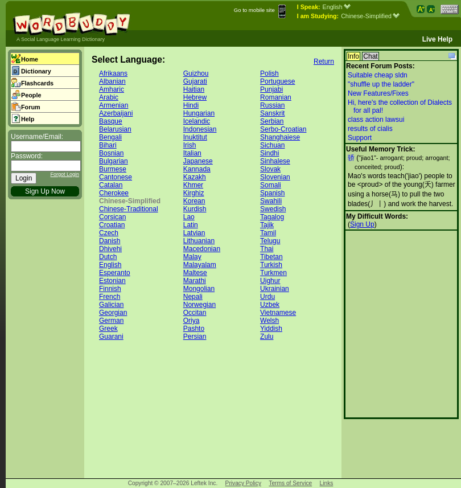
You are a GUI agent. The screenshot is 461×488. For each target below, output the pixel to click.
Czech (108, 233)
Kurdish (195, 209)
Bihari (108, 145)
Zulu (266, 337)
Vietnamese (278, 313)
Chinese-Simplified (370, 16)
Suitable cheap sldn (378, 75)
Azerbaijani (116, 113)
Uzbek (269, 305)
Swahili (271, 201)
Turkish (271, 265)
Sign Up (362, 224)
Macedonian (201, 249)
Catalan (110, 185)
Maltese (195, 273)
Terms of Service (290, 483)
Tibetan (271, 257)
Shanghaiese (280, 137)
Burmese (112, 169)
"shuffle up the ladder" (381, 84)
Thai (266, 249)
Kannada (197, 169)
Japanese (198, 161)
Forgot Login (64, 174)
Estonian (112, 281)
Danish (109, 241)
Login (23, 178)
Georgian (113, 313)
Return (324, 61)
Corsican (112, 217)
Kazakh (194, 177)
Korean (194, 201)
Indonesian (200, 129)
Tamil (268, 233)
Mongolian (199, 289)
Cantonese (115, 177)
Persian (195, 337)
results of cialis (370, 129)
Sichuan (272, 145)
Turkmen (273, 273)
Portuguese (277, 81)
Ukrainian (274, 289)
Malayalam (199, 265)
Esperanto (114, 273)
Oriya (191, 321)
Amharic (111, 89)
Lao (189, 217)
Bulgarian (113, 161)
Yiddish (271, 329)
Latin (190, 225)
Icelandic (196, 121)
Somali (270, 185)
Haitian (193, 89)
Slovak (270, 169)
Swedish (273, 209)
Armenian (113, 105)
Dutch (108, 257)
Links (327, 483)
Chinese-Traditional (128, 209)
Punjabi (271, 89)
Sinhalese (275, 161)
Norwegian (199, 305)
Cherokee (114, 193)
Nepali (193, 297)
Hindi (191, 105)
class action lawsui (376, 120)
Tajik (267, 225)
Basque (110, 121)
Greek (108, 329)
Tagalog (272, 217)
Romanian (275, 97)
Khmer (193, 185)
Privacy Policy (243, 483)
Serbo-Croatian (283, 129)
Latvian (194, 233)
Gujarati (195, 81)
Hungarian (199, 113)
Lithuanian (199, 241)
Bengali (110, 137)
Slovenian (275, 177)
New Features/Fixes (378, 93)
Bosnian (111, 153)
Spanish (272, 193)
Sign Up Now (45, 191)
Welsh (269, 321)
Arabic (108, 97)
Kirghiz (193, 193)
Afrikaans (113, 73)
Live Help (437, 39)
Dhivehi (110, 249)
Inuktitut (195, 137)
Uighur (270, 281)
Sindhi (269, 153)
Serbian (271, 121)
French (109, 297)
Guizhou (196, 73)
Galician (111, 305)
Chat (370, 56)
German (111, 321)
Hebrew (195, 97)
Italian (192, 153)
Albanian (112, 81)
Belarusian (115, 129)
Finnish (110, 289)
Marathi (194, 281)
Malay (192, 257)
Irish (189, 145)
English (337, 6)
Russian (272, 105)
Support (360, 138)
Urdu (267, 297)
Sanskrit (272, 113)
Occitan (195, 313)
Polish (269, 73)
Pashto (193, 329)
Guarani (111, 337)
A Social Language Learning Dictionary (61, 39)
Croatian (112, 225)
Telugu (270, 241)
